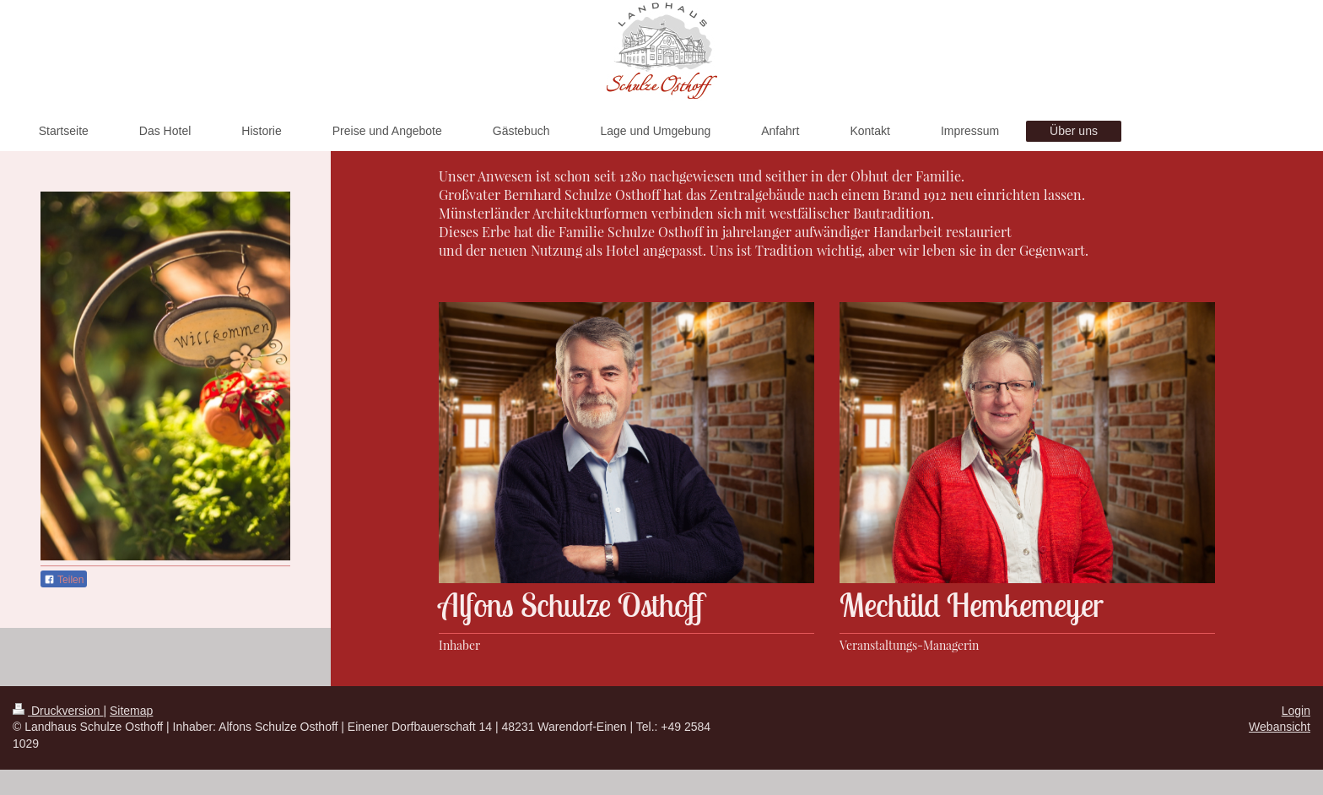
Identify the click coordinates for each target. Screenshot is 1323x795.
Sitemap (131, 710)
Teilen (64, 580)
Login (1296, 710)
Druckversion (58, 710)
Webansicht (1279, 726)
